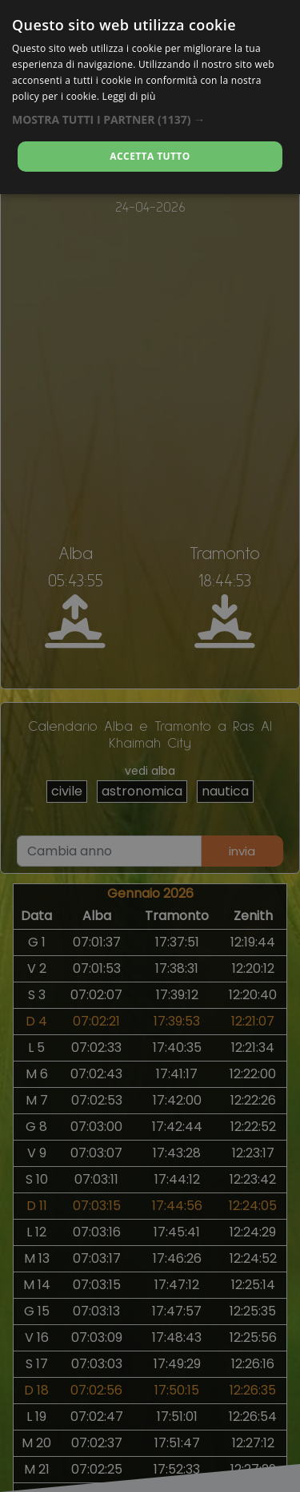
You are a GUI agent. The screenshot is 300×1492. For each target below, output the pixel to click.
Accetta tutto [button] (150, 156)
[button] (150, 119)
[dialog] (150, 97)
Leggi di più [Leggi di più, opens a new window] (129, 96)
